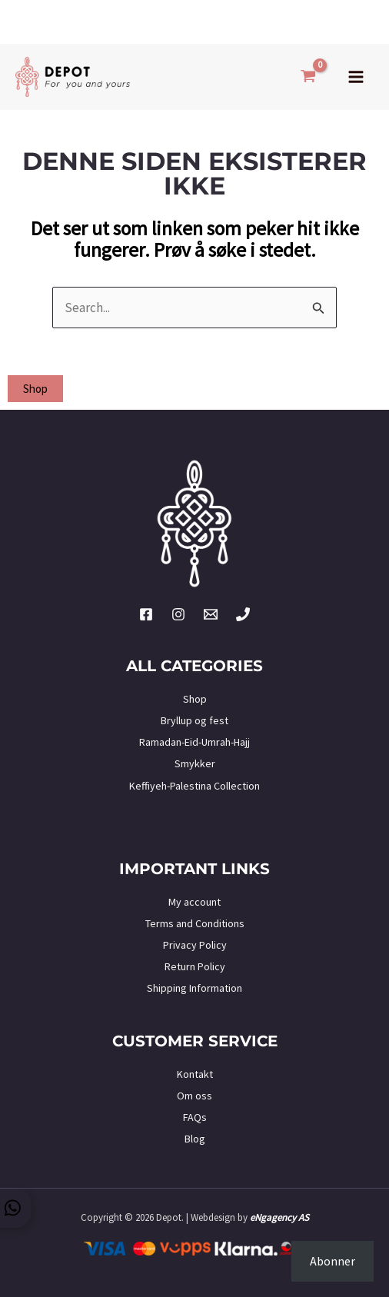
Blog (195, 1139)
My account (194, 902)
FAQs (195, 1117)
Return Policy (195, 966)
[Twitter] (211, 614)
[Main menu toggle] (356, 77)
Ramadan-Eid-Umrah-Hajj (194, 742)
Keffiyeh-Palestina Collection (194, 786)
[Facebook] (146, 614)
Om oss (194, 1095)
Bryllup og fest (194, 720)
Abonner (332, 1261)
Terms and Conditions (194, 923)
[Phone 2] (243, 614)
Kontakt (195, 1074)
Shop (195, 699)
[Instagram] (178, 614)
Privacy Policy (195, 945)
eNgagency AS (279, 1217)
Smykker (195, 763)
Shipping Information (194, 988)
